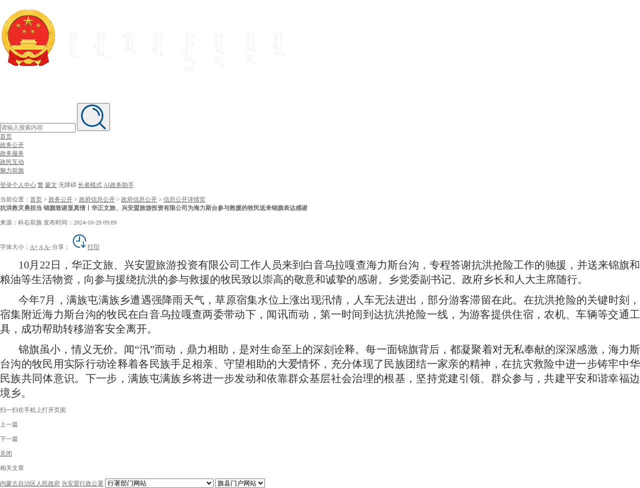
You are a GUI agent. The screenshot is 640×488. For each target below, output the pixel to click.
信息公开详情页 (185, 199)
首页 (6, 136)
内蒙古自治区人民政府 (30, 483)
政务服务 (12, 153)
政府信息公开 (97, 199)
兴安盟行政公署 (83, 483)
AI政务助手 (119, 185)
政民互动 (12, 162)
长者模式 (90, 185)
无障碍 (67, 185)
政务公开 (12, 145)
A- (47, 247)
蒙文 (51, 185)
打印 (86, 247)
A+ (34, 247)
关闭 (6, 453)
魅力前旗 (12, 170)
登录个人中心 (18, 185)
